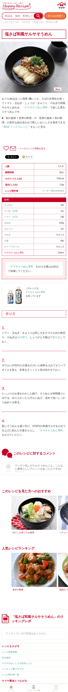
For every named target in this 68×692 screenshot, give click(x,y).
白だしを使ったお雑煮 (23, 532)
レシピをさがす (11, 646)
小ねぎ (7, 234)
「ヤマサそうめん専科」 (36, 107)
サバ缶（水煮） (11, 211)
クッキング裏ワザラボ (13, 669)
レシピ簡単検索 (9, 652)
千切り (54, 337)
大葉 (6, 240)
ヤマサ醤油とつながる (14, 680)
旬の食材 (6, 657)
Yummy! (26, 22)
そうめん (8, 205)
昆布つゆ (38, 22)
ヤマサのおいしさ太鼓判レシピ (17, 663)
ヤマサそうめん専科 (14, 252)
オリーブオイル (11, 246)
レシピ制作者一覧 (10, 674)
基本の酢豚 (18, 589)
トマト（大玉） (11, 217)
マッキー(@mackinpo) (53, 190)
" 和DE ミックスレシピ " (16, 126)
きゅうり (8, 229)
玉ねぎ (7, 223)
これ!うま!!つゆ (11, 22)
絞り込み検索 (54, 16)
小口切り (22, 337)
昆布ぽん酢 (52, 22)
